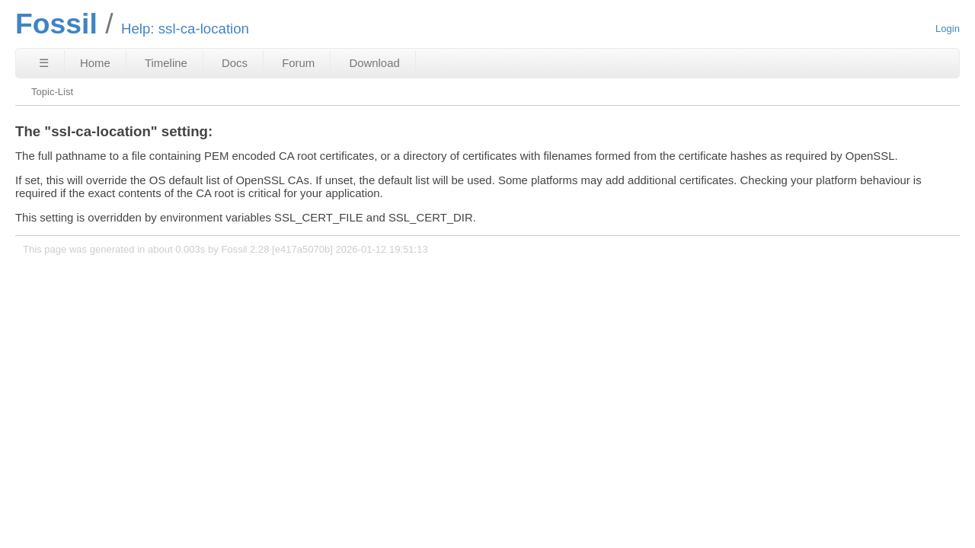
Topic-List (52, 91)
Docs (235, 62)
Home (95, 62)
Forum (298, 62)
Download (374, 62)
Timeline (166, 62)
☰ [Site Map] (44, 62)
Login (947, 28)
